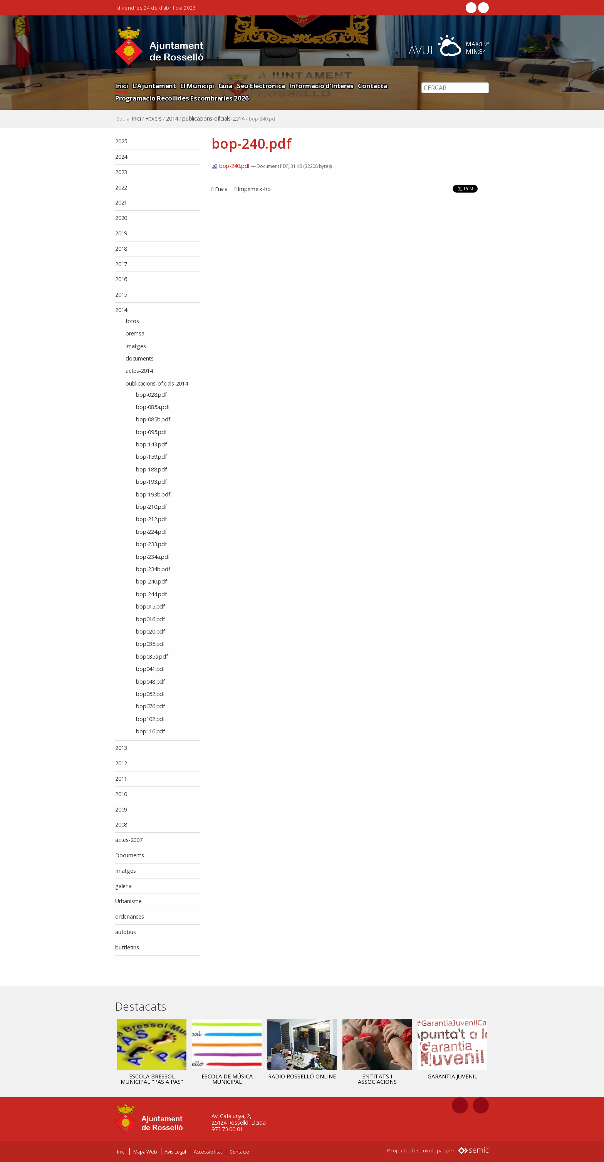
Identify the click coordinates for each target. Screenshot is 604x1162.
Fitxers (153, 118)
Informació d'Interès (321, 85)
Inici (121, 85)
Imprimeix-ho (254, 189)
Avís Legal (175, 1151)
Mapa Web (145, 1151)
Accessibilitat (208, 1151)
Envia (221, 189)
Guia (225, 85)
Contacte (239, 1151)
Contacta (372, 85)
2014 (172, 118)
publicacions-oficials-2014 (213, 118)
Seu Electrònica (261, 85)
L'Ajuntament (154, 85)
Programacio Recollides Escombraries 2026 (182, 98)
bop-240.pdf (231, 165)
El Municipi (197, 85)
